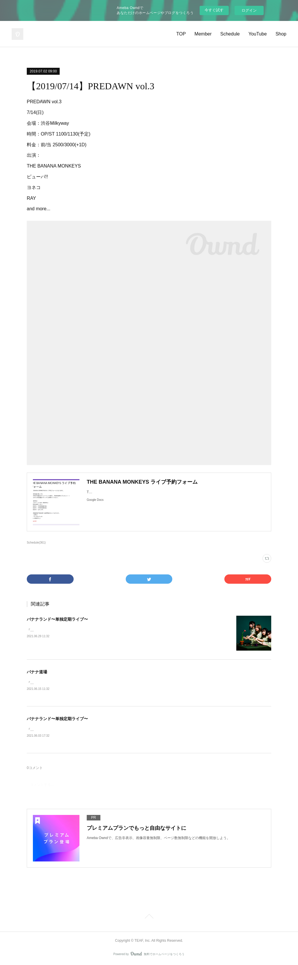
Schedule (230, 33)
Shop (281, 33)
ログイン (249, 10)
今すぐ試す (214, 10)
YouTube (258, 33)
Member (203, 33)
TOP (181, 33)
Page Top (149, 918)
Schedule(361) (36, 542)
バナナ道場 (37, 672)
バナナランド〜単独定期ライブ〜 (57, 619)
